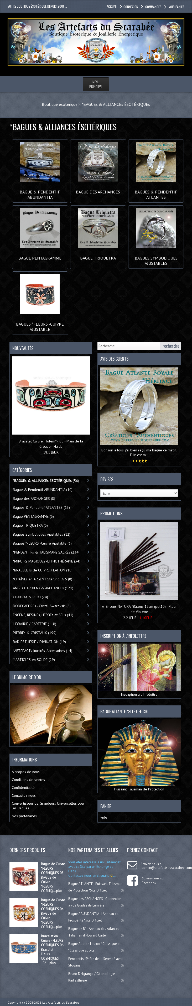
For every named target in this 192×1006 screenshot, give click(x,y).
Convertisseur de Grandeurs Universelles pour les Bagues (48, 805)
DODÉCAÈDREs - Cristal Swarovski (42, 606)
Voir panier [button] (176, 6)
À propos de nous (26, 771)
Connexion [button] (130, 6)
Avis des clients (114, 359)
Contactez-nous (24, 795)
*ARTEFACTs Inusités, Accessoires (42, 650)
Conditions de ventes (28, 779)
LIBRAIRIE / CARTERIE (34, 623)
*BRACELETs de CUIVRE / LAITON (42, 570)
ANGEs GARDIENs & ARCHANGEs (43, 588)
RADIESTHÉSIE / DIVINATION (39, 641)
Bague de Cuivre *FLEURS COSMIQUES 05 (53, 868)
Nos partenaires (24, 816)
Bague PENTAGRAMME (39, 255)
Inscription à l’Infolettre (139, 670)
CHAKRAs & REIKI (30, 597)
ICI (111, 875)
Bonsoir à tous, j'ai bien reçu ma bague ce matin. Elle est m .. (139, 452)
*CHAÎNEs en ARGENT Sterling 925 (42, 579)
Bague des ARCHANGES (98, 189)
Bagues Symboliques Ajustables (156, 258)
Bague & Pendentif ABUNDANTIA (40, 192)
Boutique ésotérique (59, 104)
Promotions (111, 513)
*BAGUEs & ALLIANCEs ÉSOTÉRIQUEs (116, 104)
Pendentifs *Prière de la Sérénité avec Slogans (96, 962)
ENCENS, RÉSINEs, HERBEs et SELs (43, 614)
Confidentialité (23, 787)
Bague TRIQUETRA (98, 255)
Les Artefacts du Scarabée (61, 1002)
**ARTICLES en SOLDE (34, 659)
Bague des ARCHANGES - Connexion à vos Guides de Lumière (96, 902)
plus (59, 891)
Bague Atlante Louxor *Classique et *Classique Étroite (96, 947)
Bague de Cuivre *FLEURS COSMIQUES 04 (53, 904)
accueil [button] (112, 6)
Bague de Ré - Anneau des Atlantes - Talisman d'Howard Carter (96, 932)
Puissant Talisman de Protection (139, 755)
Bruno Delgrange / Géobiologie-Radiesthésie (96, 977)
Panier (106, 806)
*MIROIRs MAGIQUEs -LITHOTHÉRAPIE (46, 561)
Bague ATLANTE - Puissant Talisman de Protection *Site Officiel (96, 887)
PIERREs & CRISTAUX (34, 632)
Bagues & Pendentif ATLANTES (156, 192)
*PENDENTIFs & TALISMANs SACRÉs (46, 552)
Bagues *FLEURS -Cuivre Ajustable (40, 324)
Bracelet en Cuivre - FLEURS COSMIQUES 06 (52, 940)
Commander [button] (153, 6)
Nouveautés (22, 348)
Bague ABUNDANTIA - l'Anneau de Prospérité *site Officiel (96, 917)
